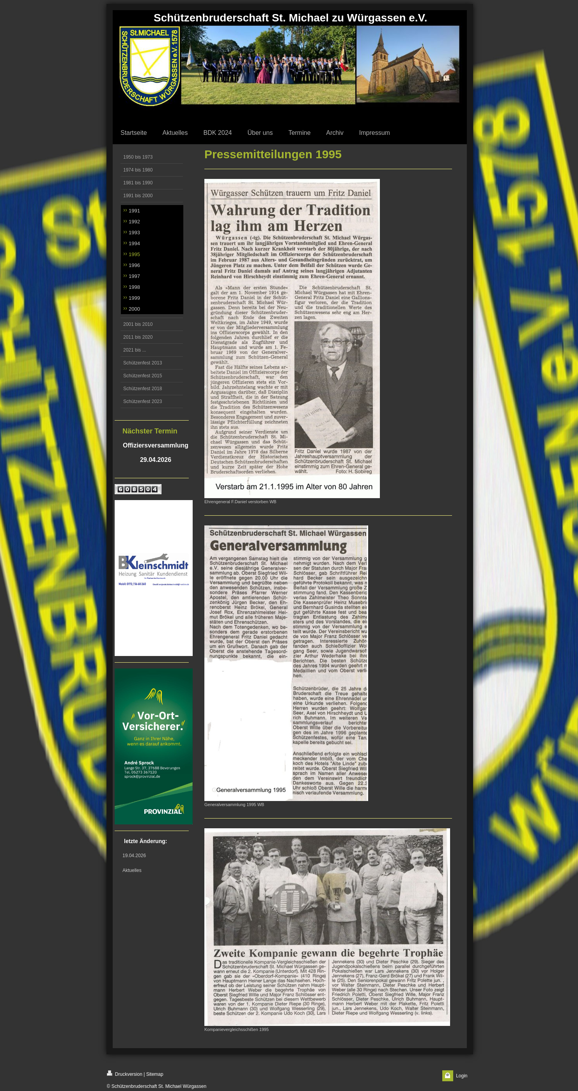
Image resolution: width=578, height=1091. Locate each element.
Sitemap (154, 1074)
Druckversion (124, 1073)
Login (461, 1076)
